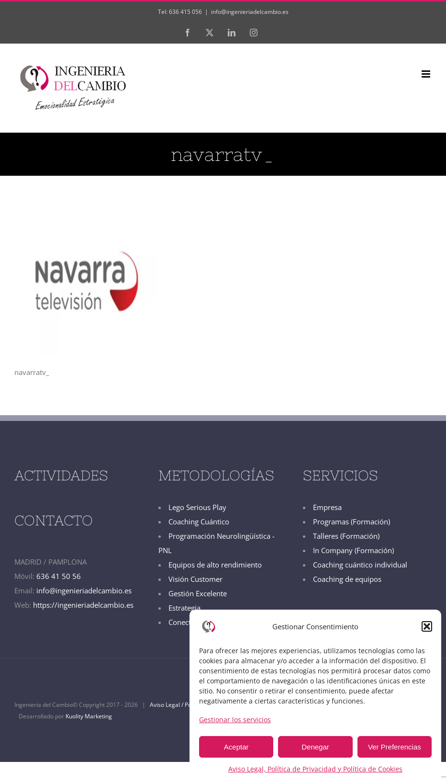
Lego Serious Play (197, 507)
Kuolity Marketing (89, 716)
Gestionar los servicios (235, 719)
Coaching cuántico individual (360, 564)
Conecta (181, 622)
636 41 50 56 (58, 576)
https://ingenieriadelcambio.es (83, 605)
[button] (427, 626)
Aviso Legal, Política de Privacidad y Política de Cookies (315, 768)
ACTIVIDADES (61, 475)
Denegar (315, 747)
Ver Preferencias (394, 747)
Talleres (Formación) (346, 536)
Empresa (327, 507)
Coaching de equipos (347, 579)
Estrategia (184, 608)
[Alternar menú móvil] (427, 74)
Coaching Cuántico (198, 521)
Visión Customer (195, 579)
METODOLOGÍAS (216, 475)
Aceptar (236, 747)
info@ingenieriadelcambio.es (250, 12)
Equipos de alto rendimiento (215, 564)
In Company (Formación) (353, 550)
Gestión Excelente (197, 593)
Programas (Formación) (351, 521)
